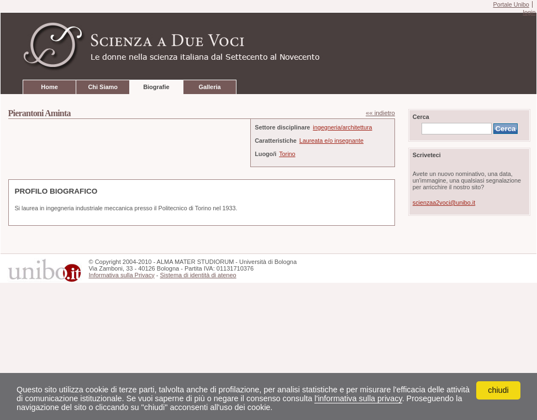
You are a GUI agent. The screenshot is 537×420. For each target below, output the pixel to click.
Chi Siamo (102, 87)
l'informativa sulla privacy (358, 398)
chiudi (498, 390)
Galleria (209, 87)
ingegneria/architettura (342, 127)
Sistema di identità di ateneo (198, 275)
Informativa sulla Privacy (121, 275)
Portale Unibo (511, 4)
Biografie (156, 87)
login (529, 12)
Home (49, 87)
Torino (287, 154)
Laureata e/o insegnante (331, 140)
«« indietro (380, 113)
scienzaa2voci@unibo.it (444, 202)
